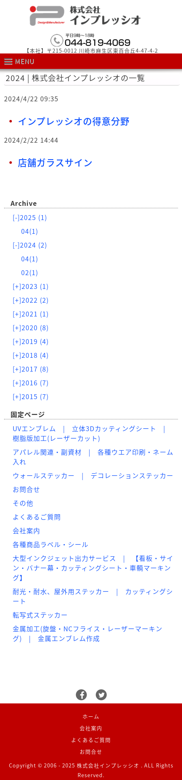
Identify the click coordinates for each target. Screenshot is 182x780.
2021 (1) (31, 313)
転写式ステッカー (40, 615)
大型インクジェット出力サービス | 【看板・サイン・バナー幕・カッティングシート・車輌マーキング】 (93, 567)
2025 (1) (30, 217)
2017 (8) (31, 369)
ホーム (91, 716)
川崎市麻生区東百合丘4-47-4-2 (118, 50)
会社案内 (26, 530)
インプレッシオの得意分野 (74, 121)
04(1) (29, 231)
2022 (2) (31, 300)
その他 (23, 503)
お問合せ (26, 489)
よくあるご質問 (37, 516)
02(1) (29, 272)
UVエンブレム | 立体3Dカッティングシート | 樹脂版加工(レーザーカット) (92, 433)
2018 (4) (31, 355)
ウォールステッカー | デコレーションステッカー (93, 475)
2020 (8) (31, 327)
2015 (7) (31, 396)
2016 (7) (31, 382)
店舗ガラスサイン (55, 162)
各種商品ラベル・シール (51, 544)
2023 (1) (31, 286)
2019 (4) (31, 341)
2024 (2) (30, 245)
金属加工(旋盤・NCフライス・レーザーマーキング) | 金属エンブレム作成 (87, 633)
